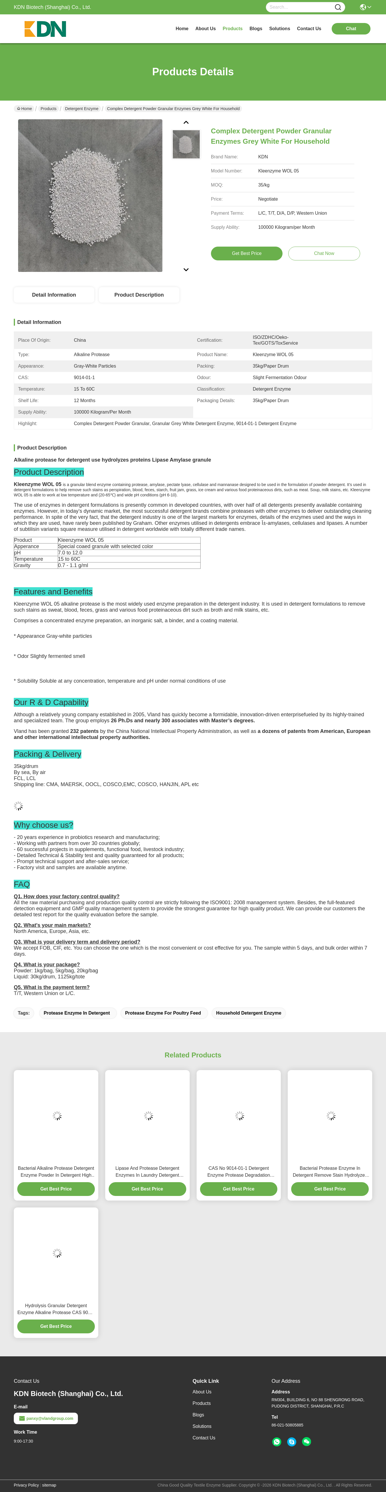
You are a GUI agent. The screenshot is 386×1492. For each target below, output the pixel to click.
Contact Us (204, 1437)
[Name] (338, 7)
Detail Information (54, 295)
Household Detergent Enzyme (248, 1013)
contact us (309, 28)
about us (205, 28)
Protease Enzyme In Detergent (77, 1013)
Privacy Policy (26, 1485)
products (233, 28)
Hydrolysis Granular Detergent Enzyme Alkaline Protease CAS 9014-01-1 (56, 1309)
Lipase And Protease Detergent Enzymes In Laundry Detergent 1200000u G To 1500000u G (147, 1172)
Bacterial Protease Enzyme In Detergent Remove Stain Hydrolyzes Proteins (330, 1172)
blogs (255, 28)
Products (48, 108)
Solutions (202, 1426)
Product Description (139, 295)
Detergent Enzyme (82, 108)
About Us (202, 1391)
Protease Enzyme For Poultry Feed (163, 1013)
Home (182, 28)
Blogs (198, 1414)
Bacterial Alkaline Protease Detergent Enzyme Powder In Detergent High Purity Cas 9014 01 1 (56, 1172)
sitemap (49, 1485)
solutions (279, 28)
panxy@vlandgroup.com (45, 1418)
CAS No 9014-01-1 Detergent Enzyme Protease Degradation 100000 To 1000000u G (238, 1172)
